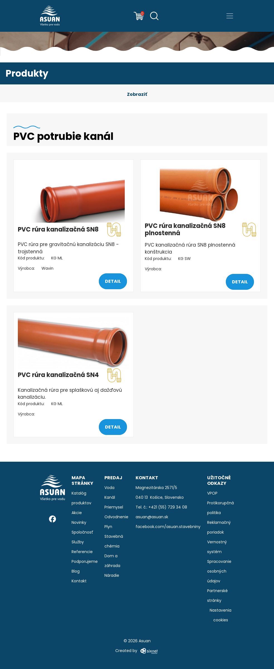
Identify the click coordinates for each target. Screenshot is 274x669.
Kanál (109, 497)
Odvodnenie (116, 517)
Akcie (77, 512)
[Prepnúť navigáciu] (230, 16)
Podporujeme (85, 561)
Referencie (82, 551)
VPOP (212, 493)
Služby (78, 542)
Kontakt (79, 581)
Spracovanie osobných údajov (219, 571)
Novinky (79, 522)
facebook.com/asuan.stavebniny (168, 526)
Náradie (111, 575)
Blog (76, 571)
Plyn (108, 526)
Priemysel (113, 507)
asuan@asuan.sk (152, 517)
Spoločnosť (82, 532)
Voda (109, 487)
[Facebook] (52, 519)
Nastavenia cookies (220, 615)
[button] (137, 94)
